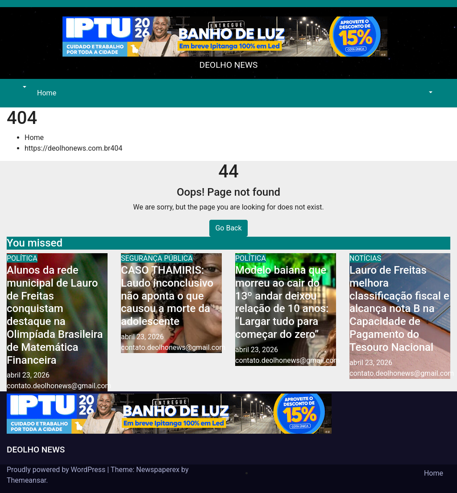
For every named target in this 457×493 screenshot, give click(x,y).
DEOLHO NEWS (228, 65)
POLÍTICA (22, 258)
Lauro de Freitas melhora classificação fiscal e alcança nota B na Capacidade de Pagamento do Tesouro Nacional (399, 308)
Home (46, 93)
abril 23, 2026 (28, 375)
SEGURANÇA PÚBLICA (157, 258)
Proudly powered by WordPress (57, 469)
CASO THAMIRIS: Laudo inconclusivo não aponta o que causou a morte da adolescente (167, 296)
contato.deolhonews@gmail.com (59, 386)
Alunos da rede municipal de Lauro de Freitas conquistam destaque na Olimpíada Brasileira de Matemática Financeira (55, 315)
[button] (23, 87)
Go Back (228, 228)
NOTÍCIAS (365, 258)
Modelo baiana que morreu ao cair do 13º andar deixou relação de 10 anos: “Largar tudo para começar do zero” (281, 302)
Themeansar (26, 480)
